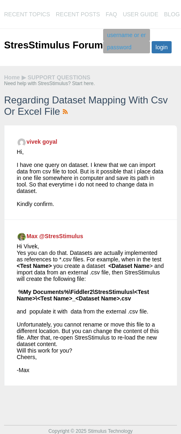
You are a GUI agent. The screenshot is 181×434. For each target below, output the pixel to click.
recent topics (27, 14)
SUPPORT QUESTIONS (59, 77)
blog (172, 14)
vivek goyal (41, 141)
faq (111, 14)
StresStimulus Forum (53, 44)
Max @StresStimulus (54, 236)
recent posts (78, 14)
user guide (140, 14)
